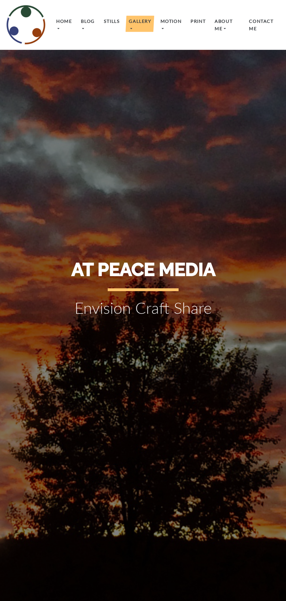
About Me (223, 24)
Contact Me (261, 24)
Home (64, 21)
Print (198, 21)
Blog (87, 21)
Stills (112, 21)
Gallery (140, 21)
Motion (171, 21)
